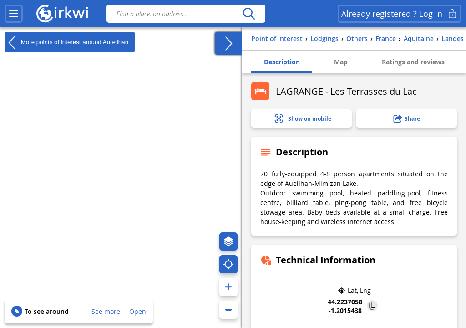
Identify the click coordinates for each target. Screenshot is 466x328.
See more (105, 311)
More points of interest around (66, 42)
